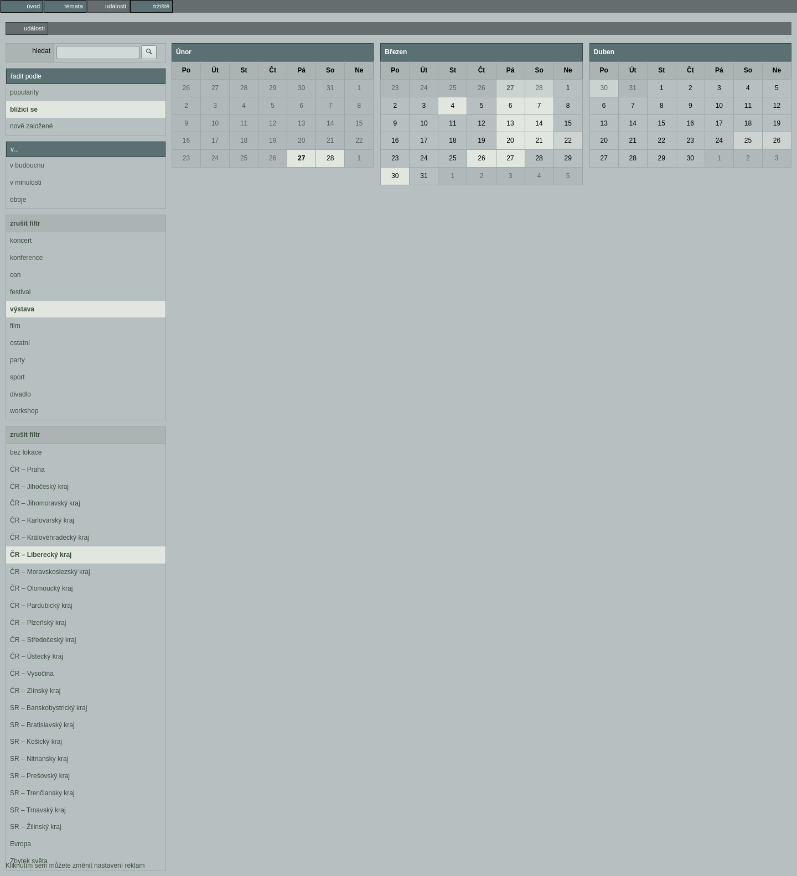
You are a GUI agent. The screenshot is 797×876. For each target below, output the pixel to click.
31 (330, 88)
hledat (41, 51)
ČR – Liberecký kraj (40, 555)
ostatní (20, 343)
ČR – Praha (27, 469)
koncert (21, 240)
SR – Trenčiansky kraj (42, 793)
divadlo (20, 394)
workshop (24, 411)
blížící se (24, 109)
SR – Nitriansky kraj (39, 759)
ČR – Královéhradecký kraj (49, 537)
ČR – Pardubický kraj (41, 605)
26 (186, 88)
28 (243, 88)
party (17, 360)
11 (243, 123)
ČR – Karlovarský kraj (42, 520)
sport (17, 377)
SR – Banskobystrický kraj (48, 708)
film (15, 326)
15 (359, 123)
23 (186, 158)
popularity (24, 92)
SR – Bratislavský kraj (42, 725)
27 (215, 88)
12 (272, 123)
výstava (22, 309)
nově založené (31, 126)
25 (243, 158)
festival (20, 292)
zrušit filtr (25, 223)
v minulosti (26, 182)
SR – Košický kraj (36, 741)
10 (215, 123)
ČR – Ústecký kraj (36, 656)
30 (301, 88)
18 (243, 140)
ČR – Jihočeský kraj (39, 487)
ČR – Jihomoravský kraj (45, 503)
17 (215, 140)
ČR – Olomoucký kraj (41, 588)
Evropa (20, 844)
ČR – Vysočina (32, 673)
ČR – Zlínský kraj (35, 691)
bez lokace (26, 452)
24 (215, 158)
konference (26, 258)
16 (186, 140)
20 (301, 140)
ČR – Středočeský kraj (43, 640)
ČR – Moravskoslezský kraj (50, 572)
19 (272, 140)
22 (359, 140)
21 (330, 140)
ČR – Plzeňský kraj (38, 623)
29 (272, 88)
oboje (18, 200)
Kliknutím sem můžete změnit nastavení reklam (75, 865)
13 (301, 123)
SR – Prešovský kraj (40, 776)
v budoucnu (27, 165)
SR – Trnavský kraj (38, 810)
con (15, 275)
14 (330, 123)
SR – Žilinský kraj (35, 827)
